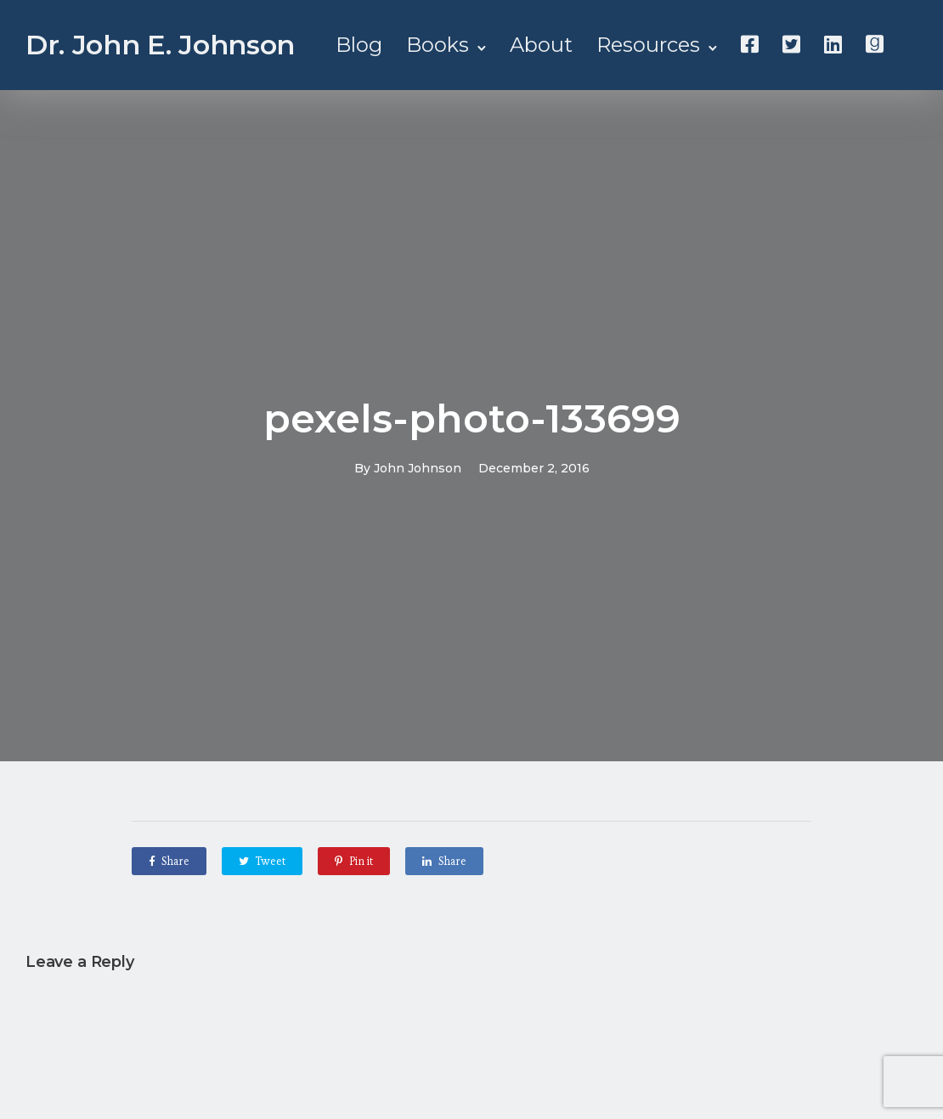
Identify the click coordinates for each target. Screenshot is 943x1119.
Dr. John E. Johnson (160, 44)
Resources (648, 44)
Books (437, 44)
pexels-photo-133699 (471, 418)
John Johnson (417, 468)
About (541, 44)
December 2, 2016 (534, 468)
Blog (359, 44)
